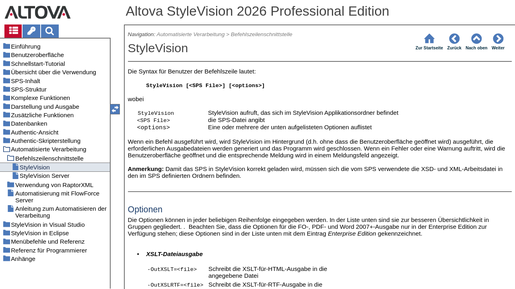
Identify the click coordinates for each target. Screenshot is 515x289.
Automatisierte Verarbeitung (191, 34)
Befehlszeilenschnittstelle (262, 34)
